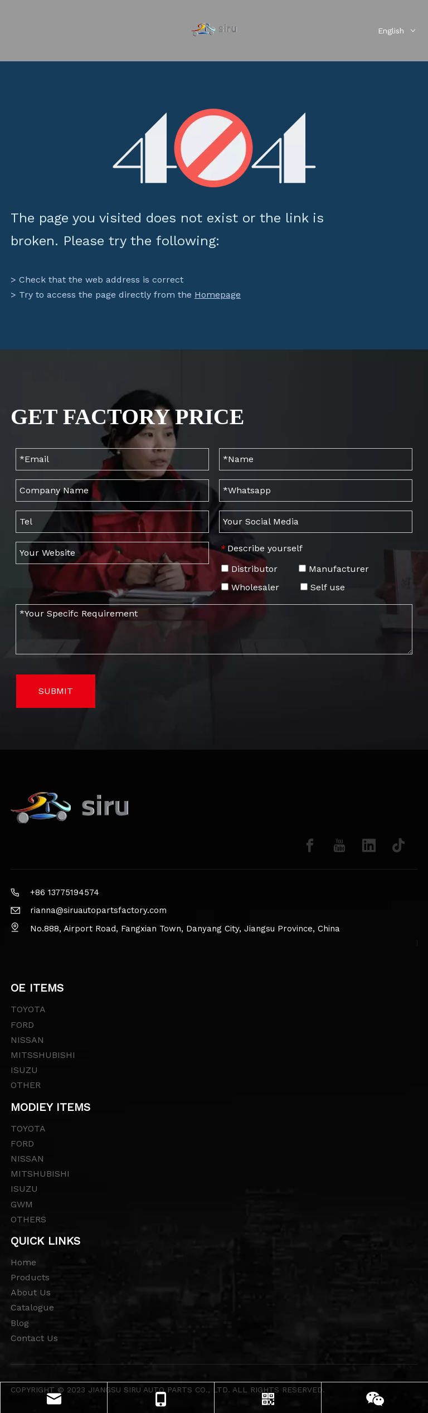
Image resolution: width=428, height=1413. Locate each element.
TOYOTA (28, 1009)
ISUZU (24, 1070)
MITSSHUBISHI (43, 1055)
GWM (22, 1204)
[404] (214, 148)
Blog (20, 1323)
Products (30, 1277)
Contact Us (34, 1338)
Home (23, 1262)
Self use (322, 587)
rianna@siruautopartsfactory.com (98, 910)
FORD (22, 1024)
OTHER (26, 1085)
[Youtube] (339, 845)
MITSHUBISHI (40, 1173)
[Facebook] (310, 845)
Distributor (249, 569)
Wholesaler (250, 587)
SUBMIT (55, 691)
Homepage (217, 294)
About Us (31, 1292)
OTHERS (28, 1219)
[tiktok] (398, 845)
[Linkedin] (369, 845)
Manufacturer (334, 569)
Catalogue (32, 1307)
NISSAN (27, 1040)
